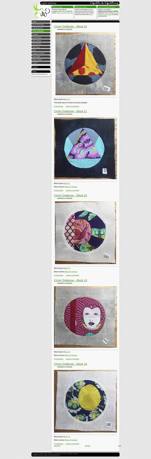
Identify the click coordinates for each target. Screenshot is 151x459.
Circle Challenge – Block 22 (70, 26)
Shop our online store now (65, 13)
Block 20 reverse (71, 272)
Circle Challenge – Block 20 (70, 195)
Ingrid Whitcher (40, 11)
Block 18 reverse (71, 440)
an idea (45, 455)
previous (57, 446)
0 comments (59, 106)
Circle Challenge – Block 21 (70, 111)
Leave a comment (72, 106)
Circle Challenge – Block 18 (70, 363)
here (91, 14)
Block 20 (67, 268)
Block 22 (67, 99)
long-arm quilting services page (108, 13)
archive (87, 446)
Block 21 (67, 183)
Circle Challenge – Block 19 (70, 280)
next (119, 446)
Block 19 (67, 352)
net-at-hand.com (55, 455)
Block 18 (67, 437)
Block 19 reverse (71, 355)
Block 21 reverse (71, 187)
